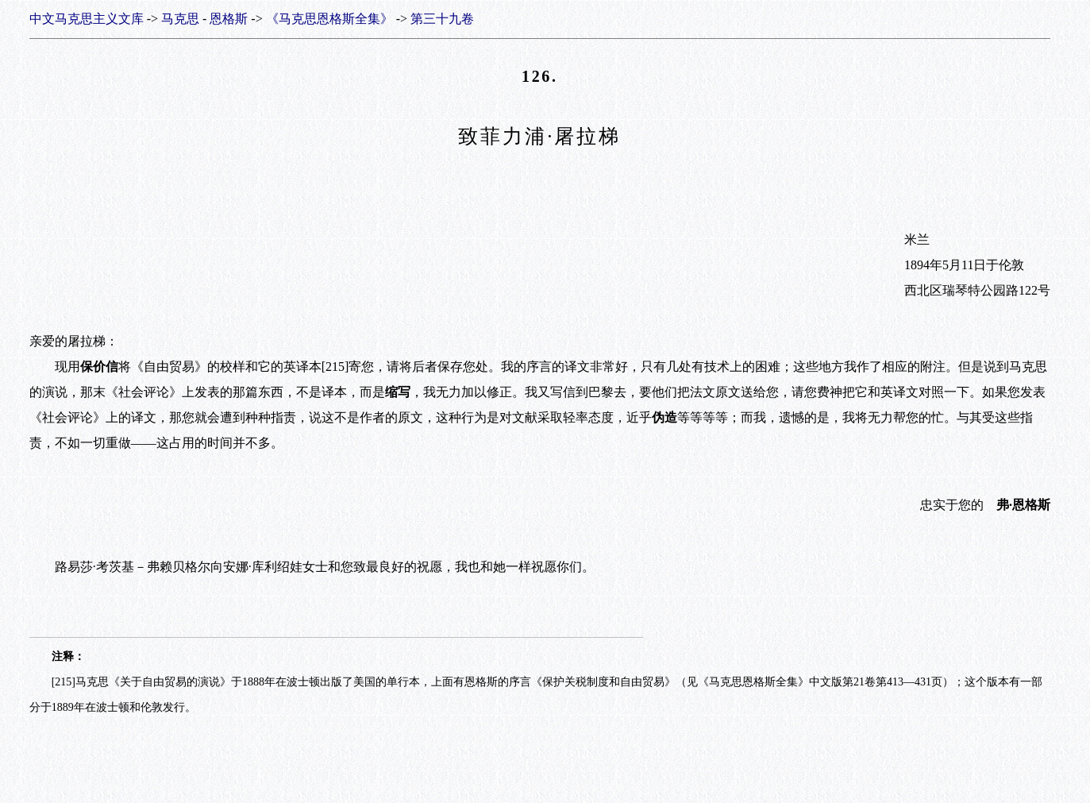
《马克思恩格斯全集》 (329, 18)
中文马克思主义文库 (86, 18)
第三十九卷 (442, 18)
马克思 (180, 18)
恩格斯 (229, 18)
